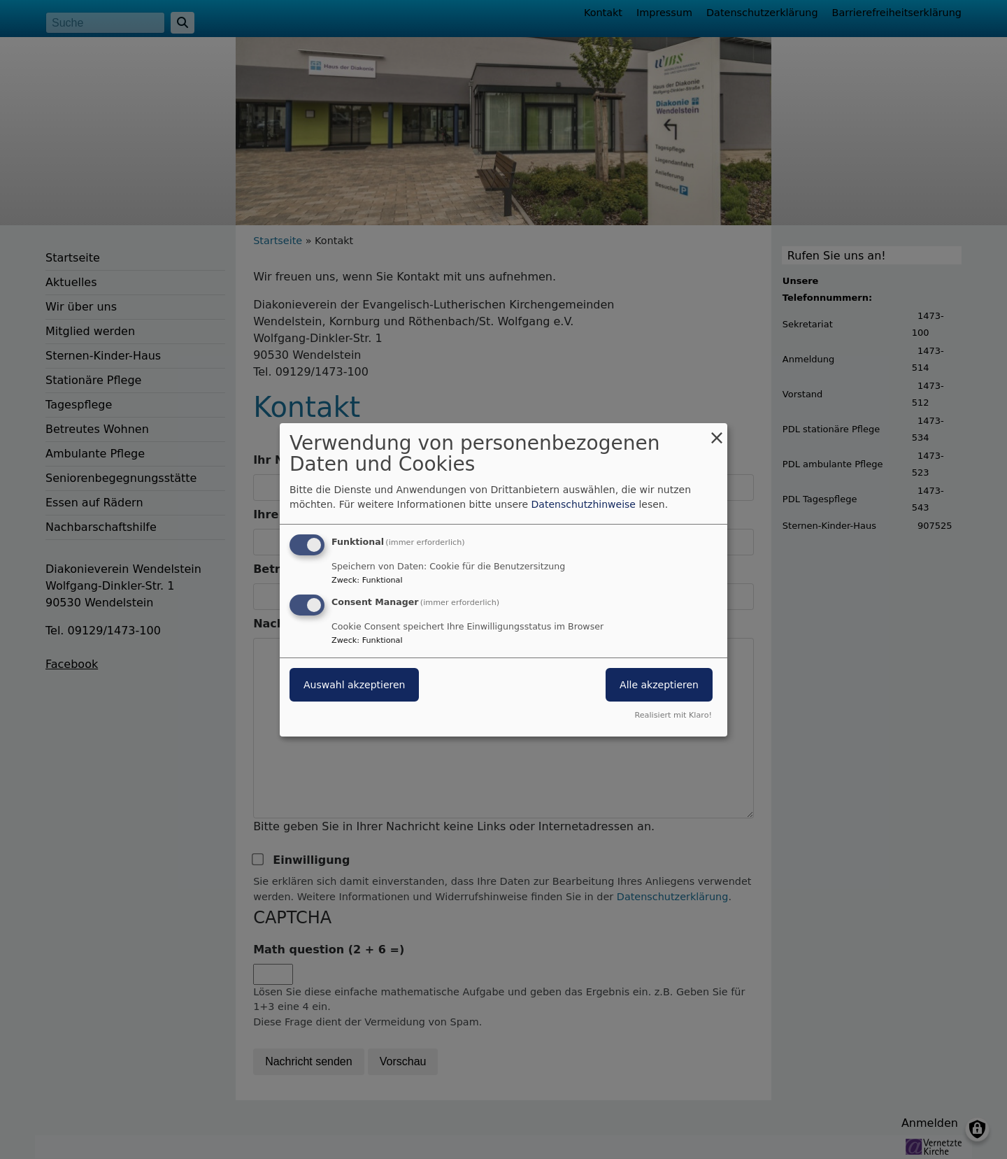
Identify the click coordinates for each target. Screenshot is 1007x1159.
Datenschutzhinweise (583, 504)
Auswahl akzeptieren (354, 684)
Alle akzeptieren (659, 684)
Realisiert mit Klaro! (673, 715)
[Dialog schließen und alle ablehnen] (716, 431)
